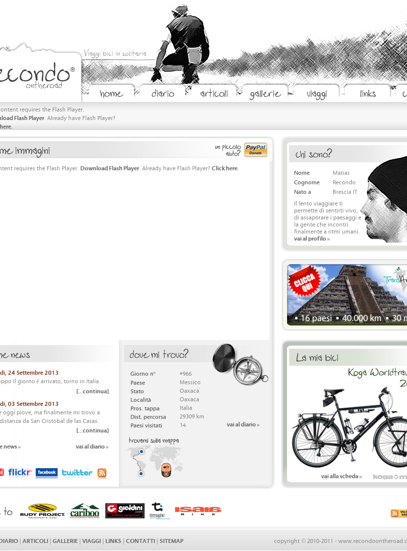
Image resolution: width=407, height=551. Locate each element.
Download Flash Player (109, 167)
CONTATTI (140, 540)
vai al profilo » (312, 238)
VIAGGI (91, 540)
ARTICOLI (35, 540)
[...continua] (92, 390)
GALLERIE (65, 540)
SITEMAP (171, 540)
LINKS (113, 540)
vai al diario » (92, 446)
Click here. (225, 167)
